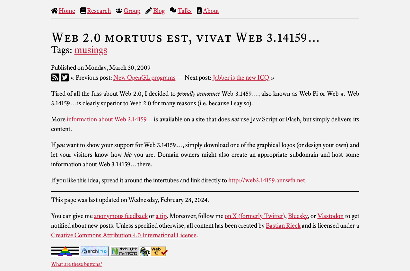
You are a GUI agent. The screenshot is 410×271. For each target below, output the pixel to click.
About (211, 10)
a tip (161, 216)
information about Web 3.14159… (110, 119)
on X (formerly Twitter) (255, 216)
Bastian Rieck (283, 225)
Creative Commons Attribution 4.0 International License (123, 235)
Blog (159, 10)
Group (132, 10)
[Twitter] (65, 77)
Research (99, 10)
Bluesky (298, 216)
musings (90, 50)
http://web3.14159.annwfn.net (266, 180)
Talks (185, 10)
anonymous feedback (121, 216)
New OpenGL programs (144, 77)
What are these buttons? (76, 264)
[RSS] (55, 77)
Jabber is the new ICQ (241, 77)
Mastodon (330, 216)
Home (67, 10)
